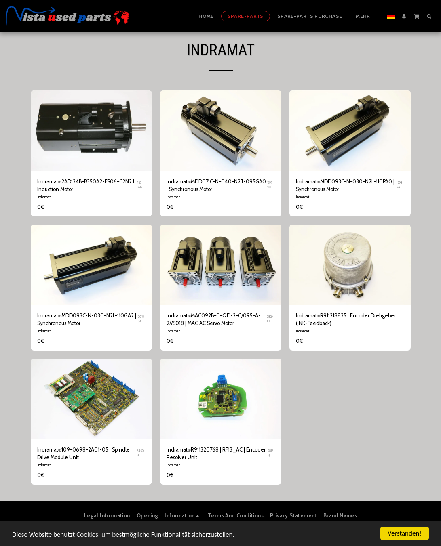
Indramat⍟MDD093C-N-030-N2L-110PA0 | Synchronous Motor (345, 185)
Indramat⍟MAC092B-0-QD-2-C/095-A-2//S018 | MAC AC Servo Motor (214, 319)
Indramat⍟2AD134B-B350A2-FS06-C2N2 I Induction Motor (85, 185)
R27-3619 (140, 185)
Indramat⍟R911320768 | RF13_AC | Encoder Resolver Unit (216, 453)
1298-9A (400, 185)
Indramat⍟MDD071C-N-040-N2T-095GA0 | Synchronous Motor (216, 185)
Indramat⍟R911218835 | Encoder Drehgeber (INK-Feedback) (346, 319)
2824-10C (271, 319)
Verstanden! (405, 533)
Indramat (44, 197)
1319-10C (270, 185)
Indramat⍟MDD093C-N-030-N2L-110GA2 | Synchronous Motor (86, 319)
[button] (416, 16)
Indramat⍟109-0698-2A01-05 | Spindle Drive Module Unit (83, 453)
